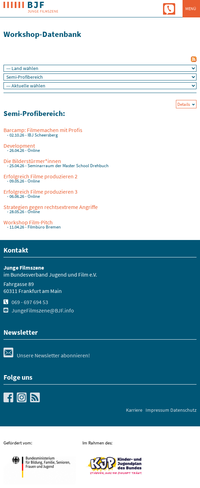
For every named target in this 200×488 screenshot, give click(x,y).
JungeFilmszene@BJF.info (43, 310)
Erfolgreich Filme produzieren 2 (40, 176)
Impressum (157, 410)
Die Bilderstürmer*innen (32, 160)
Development (19, 145)
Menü (190, 8)
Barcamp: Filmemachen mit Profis (42, 129)
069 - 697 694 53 (30, 302)
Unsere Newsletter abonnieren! (46, 355)
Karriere (134, 410)
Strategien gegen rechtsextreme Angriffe (50, 206)
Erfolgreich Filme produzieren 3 (40, 191)
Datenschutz (183, 410)
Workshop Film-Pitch (28, 222)
